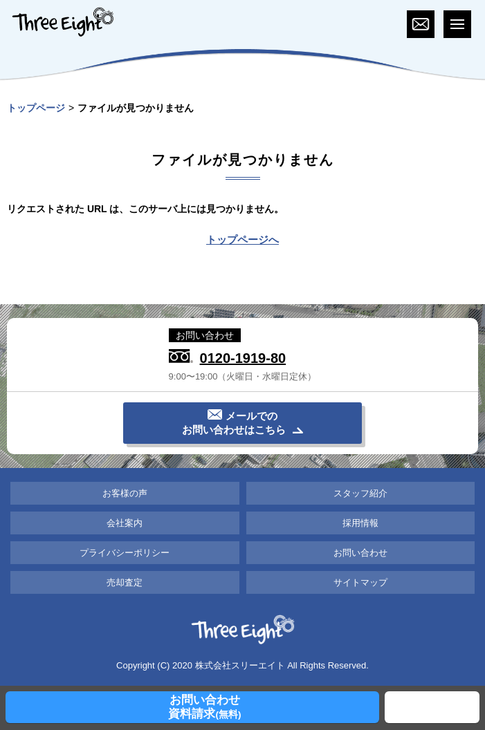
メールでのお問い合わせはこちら (234, 423)
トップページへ (242, 239)
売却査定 (125, 582)
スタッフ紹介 (360, 493)
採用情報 (360, 523)
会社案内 (125, 523)
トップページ (36, 107)
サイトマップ (360, 582)
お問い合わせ (360, 553)
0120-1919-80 (243, 357)
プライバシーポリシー (125, 553)
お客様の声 (124, 493)
